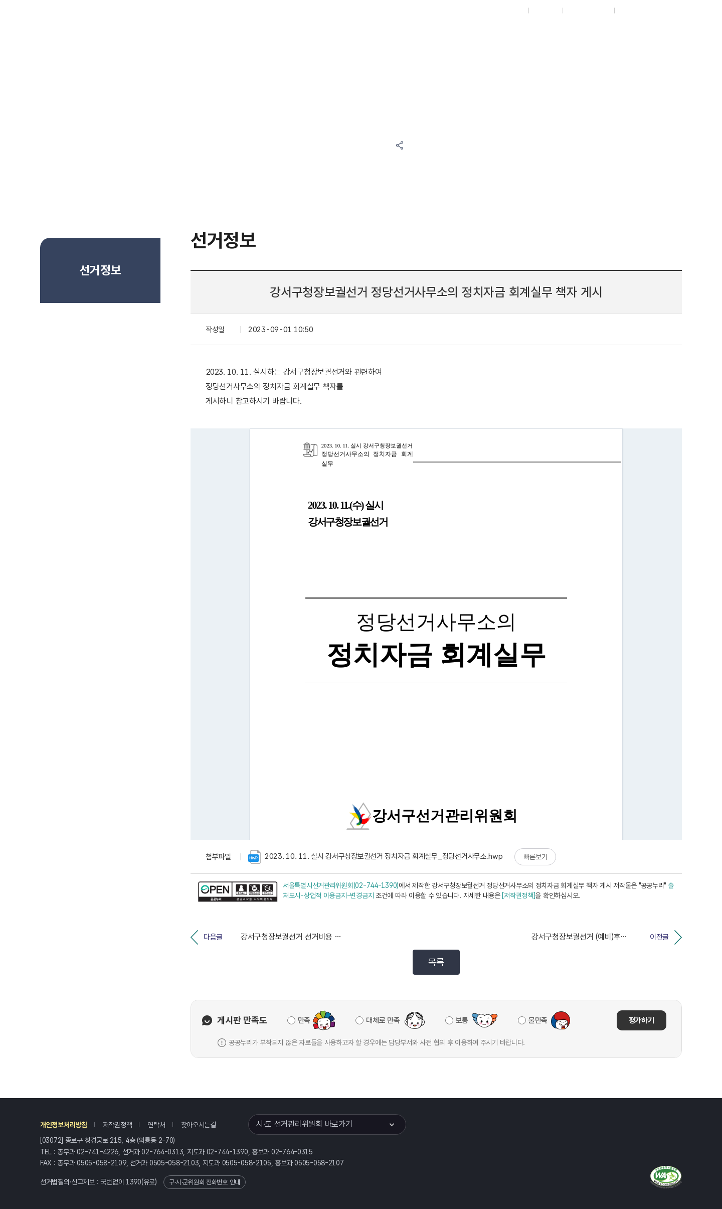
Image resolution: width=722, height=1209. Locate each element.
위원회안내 (378, 36)
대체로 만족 (383, 1020)
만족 (304, 1020)
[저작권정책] (518, 895)
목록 (436, 962)
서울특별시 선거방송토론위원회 (454, 36)
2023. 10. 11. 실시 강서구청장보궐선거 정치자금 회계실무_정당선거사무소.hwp (375, 857)
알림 (329, 36)
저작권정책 (117, 1125)
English (630, 11)
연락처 (156, 1125)
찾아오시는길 (198, 1125)
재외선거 (545, 11)
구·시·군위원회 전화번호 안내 (204, 1182)
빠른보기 (535, 857)
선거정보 (279, 36)
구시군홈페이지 (588, 11)
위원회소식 (222, 36)
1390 (133, 1182)
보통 (462, 1020)
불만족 (538, 1020)
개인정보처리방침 (63, 1125)
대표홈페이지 (505, 11)
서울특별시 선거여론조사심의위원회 (549, 36)
